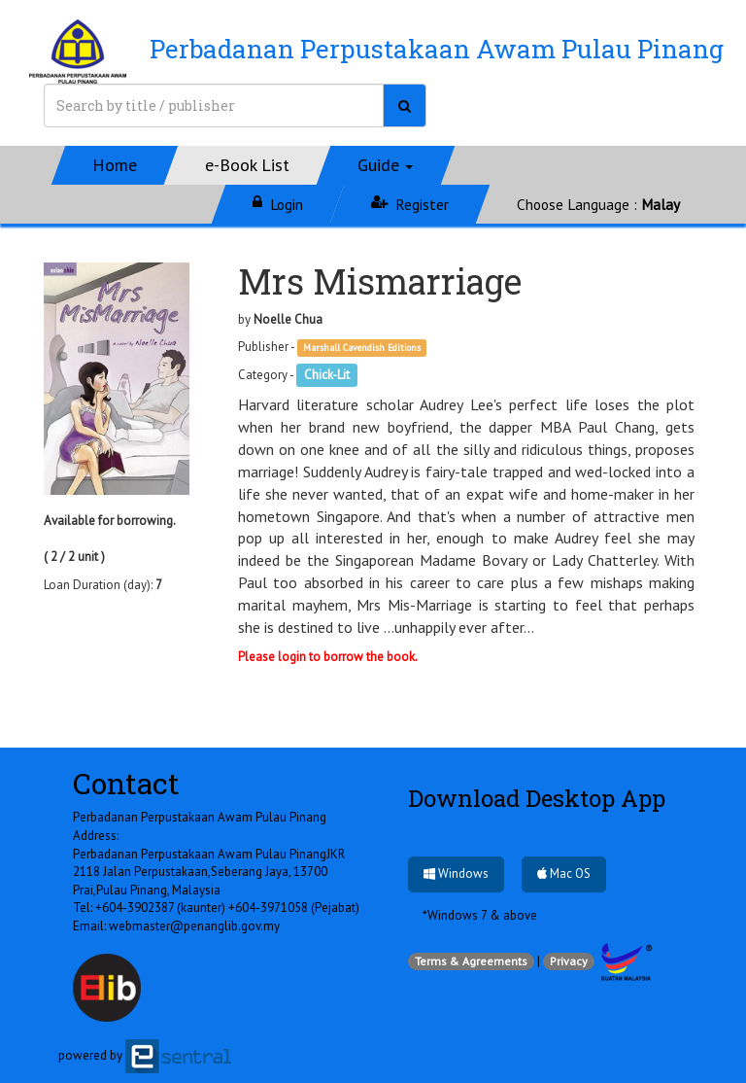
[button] (386, 165)
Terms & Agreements (471, 961)
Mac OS (564, 873)
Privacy (569, 961)
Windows (456, 873)
